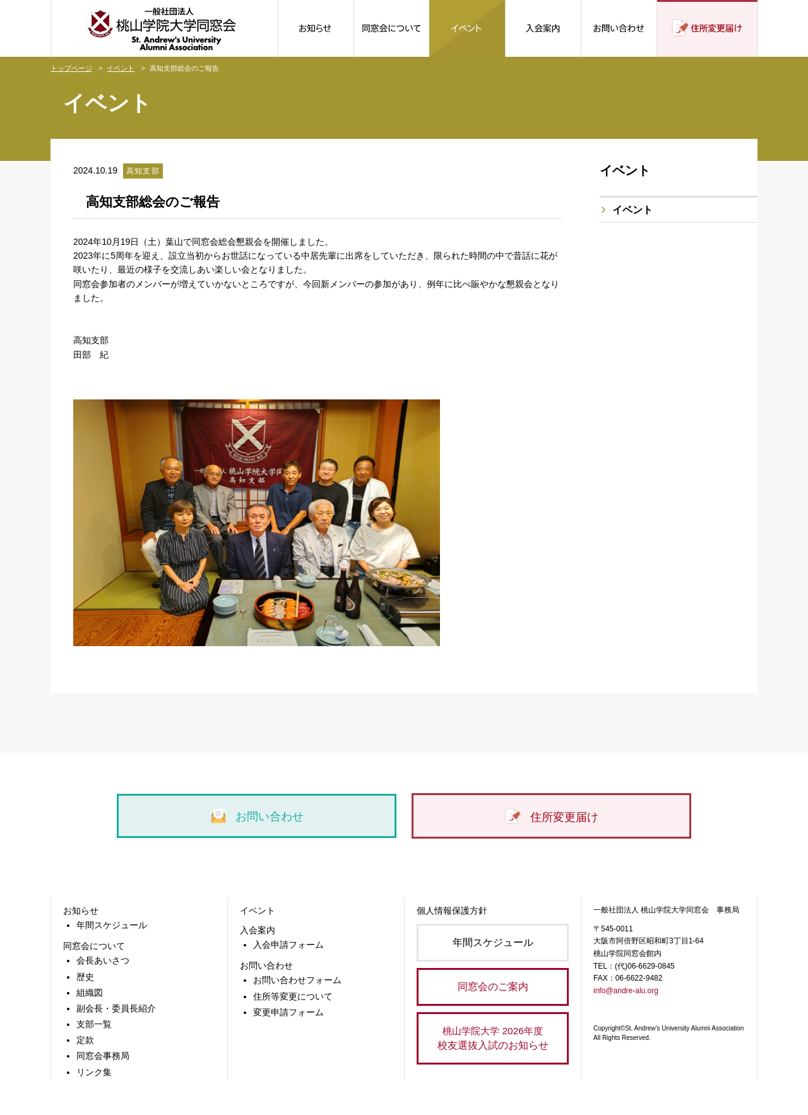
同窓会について (94, 946)
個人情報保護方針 (452, 911)
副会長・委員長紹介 (116, 1008)
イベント (120, 68)
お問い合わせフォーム (297, 980)
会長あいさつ (102, 960)
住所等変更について (293, 996)
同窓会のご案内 (493, 986)
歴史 (85, 977)
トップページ (71, 68)
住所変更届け (551, 817)
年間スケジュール (111, 925)
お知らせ (80, 911)
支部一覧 (94, 1024)
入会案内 (257, 930)
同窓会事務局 (102, 1056)
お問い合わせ (257, 816)
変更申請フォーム (288, 1012)
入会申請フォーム (288, 945)
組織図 (89, 993)
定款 (85, 1040)
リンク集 (94, 1072)
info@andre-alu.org (625, 990)
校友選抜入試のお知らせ (493, 1037)
